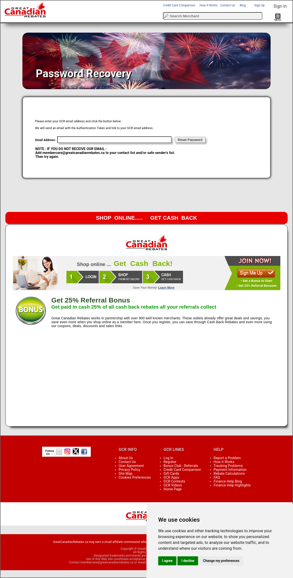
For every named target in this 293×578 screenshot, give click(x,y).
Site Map (125, 473)
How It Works (209, 5)
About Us (126, 458)
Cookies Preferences (135, 477)
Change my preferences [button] (221, 561)
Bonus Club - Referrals (181, 466)
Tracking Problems (228, 466)
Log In (168, 458)
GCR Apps (171, 477)
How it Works (224, 462)
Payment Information (230, 470)
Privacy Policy (129, 470)
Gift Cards (171, 473)
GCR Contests (174, 481)
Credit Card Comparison (179, 5)
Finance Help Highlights (232, 485)
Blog (243, 5)
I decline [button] (187, 561)
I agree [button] (167, 561)
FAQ (217, 477)
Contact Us (227, 5)
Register (170, 462)
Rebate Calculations (229, 473)
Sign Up (259, 5)
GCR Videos (173, 485)
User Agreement (131, 466)
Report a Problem (227, 458)
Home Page (173, 489)
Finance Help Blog (228, 481)
